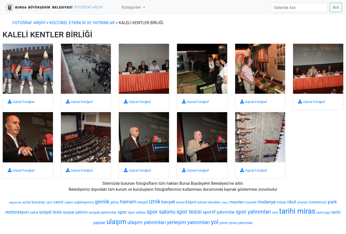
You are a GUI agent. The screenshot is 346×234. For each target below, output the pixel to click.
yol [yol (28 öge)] (214, 222)
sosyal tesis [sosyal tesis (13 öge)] (50, 212)
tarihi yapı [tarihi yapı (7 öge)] (323, 212)
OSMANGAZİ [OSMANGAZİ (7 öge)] (317, 202)
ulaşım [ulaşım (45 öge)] (116, 222)
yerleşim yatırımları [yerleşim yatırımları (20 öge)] (188, 222)
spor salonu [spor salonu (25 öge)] (161, 211)
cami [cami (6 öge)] (49, 202)
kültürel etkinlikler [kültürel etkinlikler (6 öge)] (208, 202)
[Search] (299, 7)
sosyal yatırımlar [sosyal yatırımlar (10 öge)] (103, 212)
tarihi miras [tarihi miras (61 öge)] (297, 211)
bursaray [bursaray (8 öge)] (38, 202)
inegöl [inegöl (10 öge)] (142, 202)
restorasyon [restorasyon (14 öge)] (17, 212)
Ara (336, 7)
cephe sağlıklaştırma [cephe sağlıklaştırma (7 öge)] (79, 202)
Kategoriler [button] (132, 7)
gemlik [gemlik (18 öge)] (102, 202)
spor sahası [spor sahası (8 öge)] (137, 212)
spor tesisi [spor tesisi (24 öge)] (189, 211)
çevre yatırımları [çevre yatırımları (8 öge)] (241, 223)
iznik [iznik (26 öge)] (154, 201)
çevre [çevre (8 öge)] (223, 223)
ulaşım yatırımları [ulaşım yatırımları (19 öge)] (146, 222)
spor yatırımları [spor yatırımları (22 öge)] (253, 212)
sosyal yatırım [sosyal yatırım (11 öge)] (75, 212)
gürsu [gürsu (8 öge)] (114, 202)
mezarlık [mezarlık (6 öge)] (250, 202)
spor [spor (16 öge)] (122, 212)
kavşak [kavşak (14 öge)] (168, 201)
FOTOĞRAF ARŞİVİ (28, 22)
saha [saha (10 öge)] (34, 212)
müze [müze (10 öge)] (281, 202)
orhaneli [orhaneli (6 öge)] (302, 202)
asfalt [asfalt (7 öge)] (27, 202)
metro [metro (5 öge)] (224, 202)
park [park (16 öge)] (332, 202)
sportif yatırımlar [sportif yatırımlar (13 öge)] (219, 212)
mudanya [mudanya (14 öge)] (266, 201)
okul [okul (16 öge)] (291, 202)
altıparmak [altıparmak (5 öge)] (15, 202)
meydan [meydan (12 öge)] (236, 201)
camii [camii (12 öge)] (58, 201)
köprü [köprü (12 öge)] (191, 201)
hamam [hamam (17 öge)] (128, 202)
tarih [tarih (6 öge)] (275, 212)
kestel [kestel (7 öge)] (180, 202)
